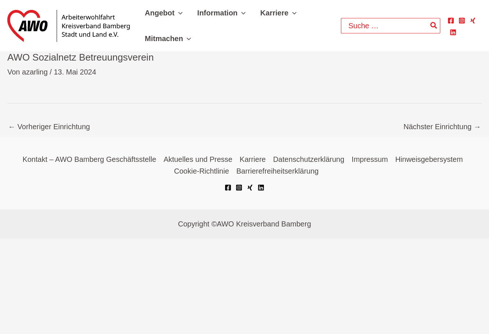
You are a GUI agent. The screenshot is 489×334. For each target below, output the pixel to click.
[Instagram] (462, 20)
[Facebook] (451, 20)
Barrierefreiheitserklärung (277, 171)
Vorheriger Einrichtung (49, 127)
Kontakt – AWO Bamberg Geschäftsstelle (89, 160)
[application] (178, 13)
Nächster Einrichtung (442, 127)
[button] (163, 13)
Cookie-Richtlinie (201, 171)
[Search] (434, 25)
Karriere (253, 160)
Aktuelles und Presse (197, 160)
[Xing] (473, 20)
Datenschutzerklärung (309, 160)
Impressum (370, 160)
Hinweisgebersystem (429, 160)
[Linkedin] (453, 32)
